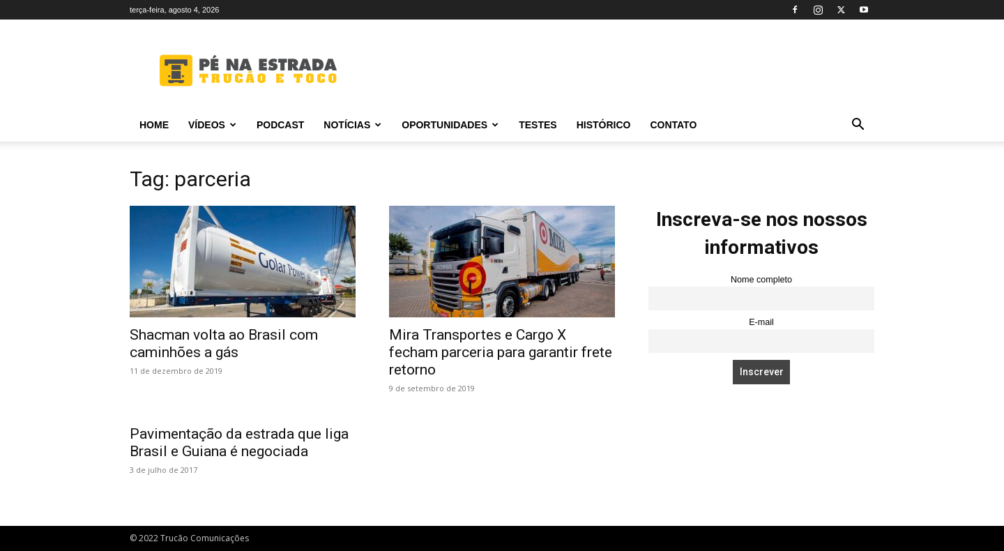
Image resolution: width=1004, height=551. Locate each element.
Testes (537, 124)
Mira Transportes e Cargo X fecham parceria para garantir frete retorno (500, 352)
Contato (673, 124)
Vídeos (212, 124)
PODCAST (280, 124)
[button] (857, 126)
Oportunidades (450, 124)
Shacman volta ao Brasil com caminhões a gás (224, 343)
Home (154, 124)
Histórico (604, 124)
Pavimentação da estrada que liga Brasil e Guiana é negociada (239, 442)
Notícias (352, 124)
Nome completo (761, 280)
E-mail (761, 322)
